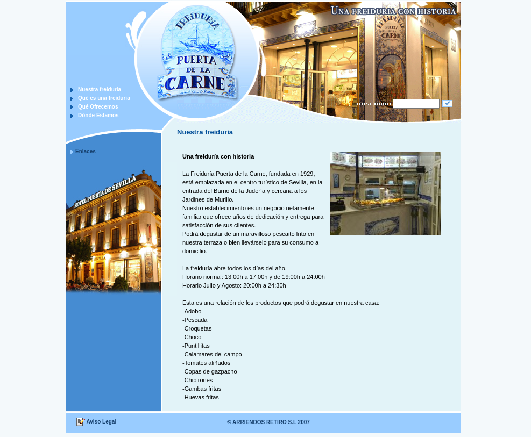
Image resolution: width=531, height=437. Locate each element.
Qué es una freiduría (104, 98)
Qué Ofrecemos (98, 107)
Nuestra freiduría (99, 89)
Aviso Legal (101, 422)
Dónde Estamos (98, 115)
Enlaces (85, 151)
